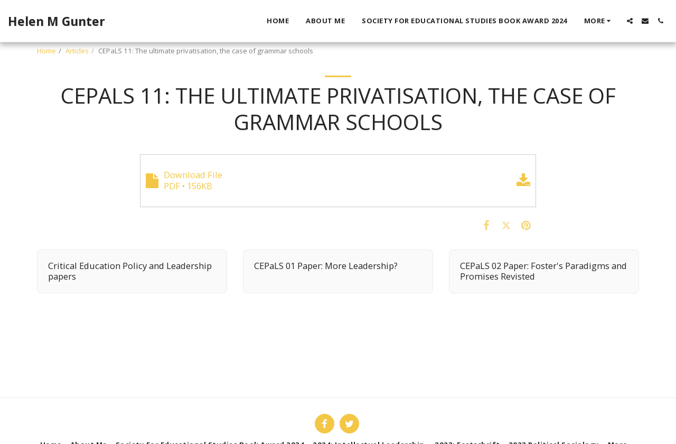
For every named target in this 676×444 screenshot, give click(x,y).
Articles (77, 51)
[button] (630, 20)
